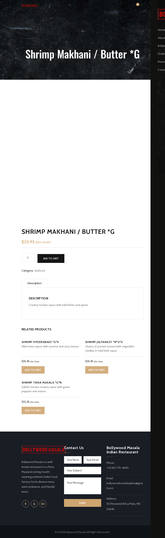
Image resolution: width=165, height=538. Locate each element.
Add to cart (51, 257)
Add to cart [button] (33, 369)
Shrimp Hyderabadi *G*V (40, 341)
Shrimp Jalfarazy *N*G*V (104, 341)
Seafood (39, 270)
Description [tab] (34, 282)
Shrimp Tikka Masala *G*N (42, 382)
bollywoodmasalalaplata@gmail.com (124, 485)
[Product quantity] (28, 257)
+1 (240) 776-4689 (117, 467)
